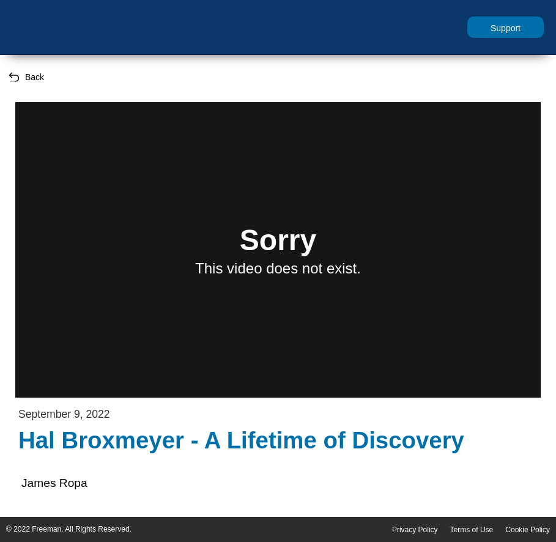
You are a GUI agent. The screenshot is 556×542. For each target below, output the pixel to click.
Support (506, 28)
